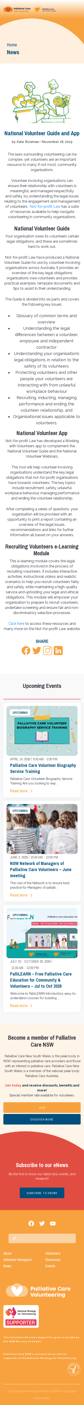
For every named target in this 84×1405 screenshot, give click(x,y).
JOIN (42, 1108)
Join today (13, 1085)
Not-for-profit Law (45, 206)
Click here (16, 623)
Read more (19, 791)
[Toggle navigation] (77, 9)
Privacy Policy (42, 1398)
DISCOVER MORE (42, 1119)
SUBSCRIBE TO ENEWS (42, 1193)
